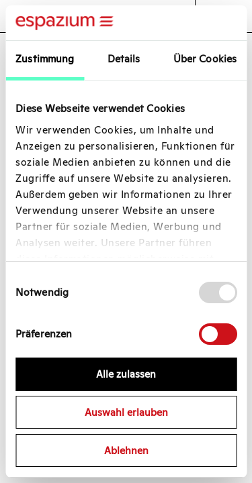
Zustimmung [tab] (44, 59)
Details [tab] (124, 59)
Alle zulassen (126, 374)
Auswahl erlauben (126, 412)
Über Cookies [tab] (205, 59)
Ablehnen (126, 450)
